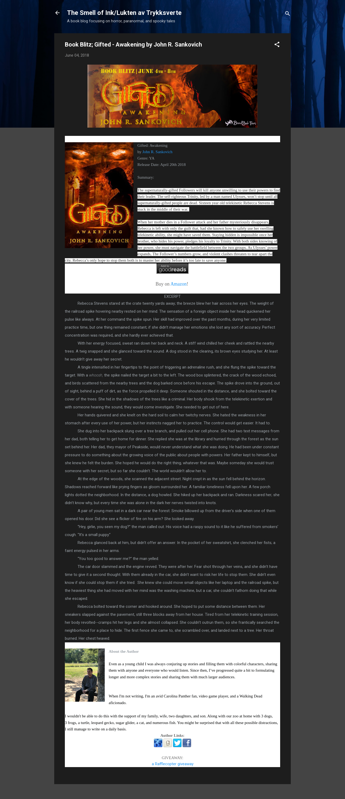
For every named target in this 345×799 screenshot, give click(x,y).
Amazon (178, 284)
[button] (277, 45)
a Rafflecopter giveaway (172, 764)
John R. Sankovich (157, 152)
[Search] (287, 14)
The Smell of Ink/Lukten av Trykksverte (124, 12)
